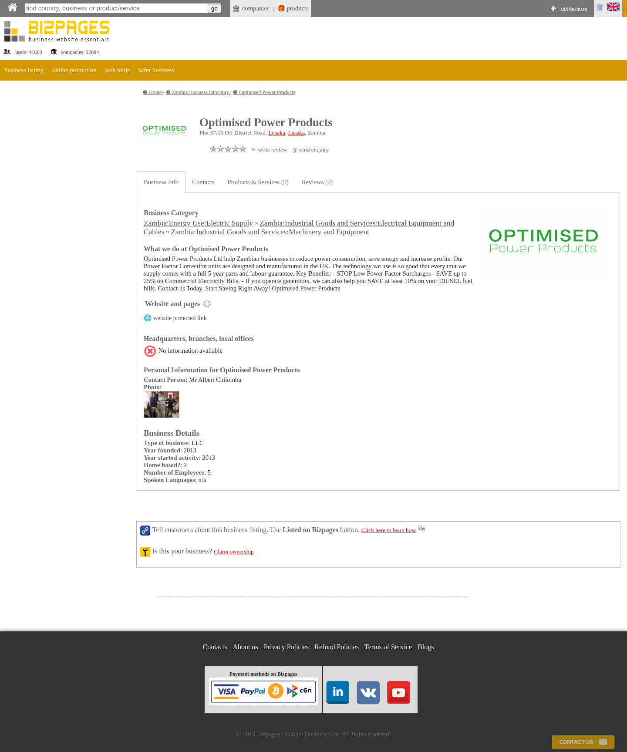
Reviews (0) (317, 182)
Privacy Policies (286, 647)
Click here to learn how (388, 530)
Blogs (426, 647)
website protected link (180, 318)
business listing (24, 70)
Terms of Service (388, 647)
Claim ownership (233, 551)
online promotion (74, 70)
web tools (117, 70)
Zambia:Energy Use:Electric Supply (198, 223)
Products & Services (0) (258, 182)
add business (573, 9)
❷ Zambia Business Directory (198, 92)
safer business (156, 70)
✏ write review (269, 149)
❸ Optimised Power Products (264, 92)
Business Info (161, 182)
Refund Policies (336, 647)
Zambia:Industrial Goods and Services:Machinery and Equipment (270, 232)
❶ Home (153, 92)
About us (245, 647)
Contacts (203, 182)
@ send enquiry (310, 149)
